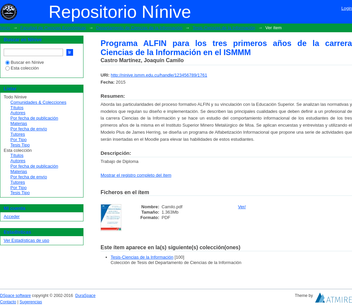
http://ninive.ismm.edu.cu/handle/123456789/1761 (159, 75)
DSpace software (15, 295)
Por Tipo (18, 139)
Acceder (12, 216)
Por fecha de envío (28, 128)
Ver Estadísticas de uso (26, 240)
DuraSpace (85, 295)
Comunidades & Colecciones (38, 102)
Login (346, 8)
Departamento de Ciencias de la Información (139, 27)
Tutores (17, 134)
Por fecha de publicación (34, 118)
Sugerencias (30, 302)
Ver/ (242, 206)
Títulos (16, 107)
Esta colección (22, 68)
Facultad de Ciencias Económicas (53, 27)
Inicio (5, 27)
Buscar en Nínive (24, 62)
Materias (18, 123)
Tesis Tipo (20, 144)
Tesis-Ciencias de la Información (223, 27)
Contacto (8, 302)
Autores (17, 112)
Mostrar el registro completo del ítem (136, 175)
